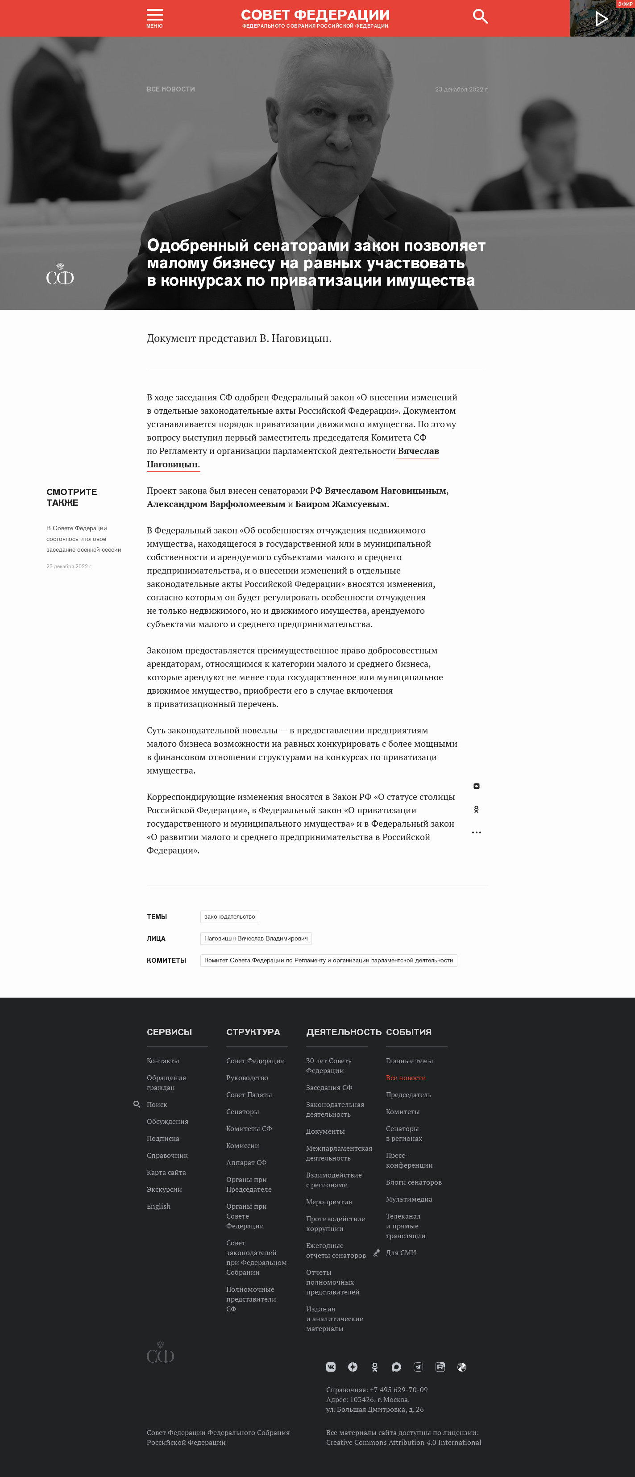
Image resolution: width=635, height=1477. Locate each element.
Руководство (247, 1077)
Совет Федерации (255, 1060)
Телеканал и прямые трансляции (406, 1225)
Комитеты (403, 1111)
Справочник (167, 1155)
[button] (155, 18)
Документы (325, 1131)
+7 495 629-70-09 (399, 1389)
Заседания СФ (329, 1087)
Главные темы (409, 1060)
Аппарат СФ (246, 1162)
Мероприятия (329, 1201)
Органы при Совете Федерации (246, 1216)
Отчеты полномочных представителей (333, 1282)
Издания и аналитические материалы (334, 1318)
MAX (396, 1367)
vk (331, 1367)
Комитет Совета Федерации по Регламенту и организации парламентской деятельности (328, 960)
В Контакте (476, 786)
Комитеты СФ (249, 1128)
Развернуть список (476, 832)
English (158, 1206)
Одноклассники (476, 809)
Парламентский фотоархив (461, 1367)
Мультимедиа (409, 1198)
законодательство (229, 916)
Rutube (440, 1367)
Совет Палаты (249, 1094)
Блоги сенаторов (414, 1181)
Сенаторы (242, 1111)
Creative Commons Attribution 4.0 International (403, 1442)
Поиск (157, 1104)
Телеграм (418, 1367)
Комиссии (242, 1145)
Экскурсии (164, 1189)
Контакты (163, 1060)
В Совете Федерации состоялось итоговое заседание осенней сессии (83, 538)
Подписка (163, 1138)
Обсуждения (167, 1121)
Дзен (352, 1367)
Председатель (409, 1094)
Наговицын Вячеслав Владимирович (256, 938)
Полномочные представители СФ (251, 1299)
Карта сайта (166, 1172)
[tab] (476, 814)
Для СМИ (401, 1252)
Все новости (171, 89)
